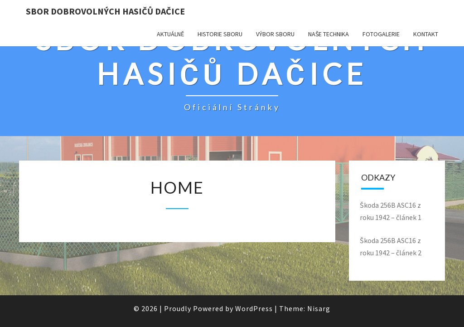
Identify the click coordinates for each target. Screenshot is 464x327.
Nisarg (318, 308)
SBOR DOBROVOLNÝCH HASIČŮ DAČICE (105, 11)
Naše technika (328, 34)
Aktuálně (170, 34)
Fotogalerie (381, 34)
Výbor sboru (275, 34)
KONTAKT (425, 34)
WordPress (254, 308)
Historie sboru (220, 34)
